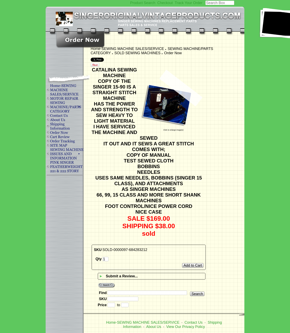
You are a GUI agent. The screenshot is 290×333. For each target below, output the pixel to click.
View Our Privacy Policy (185, 327)
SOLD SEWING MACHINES (137, 53)
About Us (153, 327)
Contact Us (194, 322)
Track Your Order (188, 3)
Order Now (173, 53)
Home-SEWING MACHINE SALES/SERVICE (127, 49)
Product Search (142, 3)
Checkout (165, 3)
